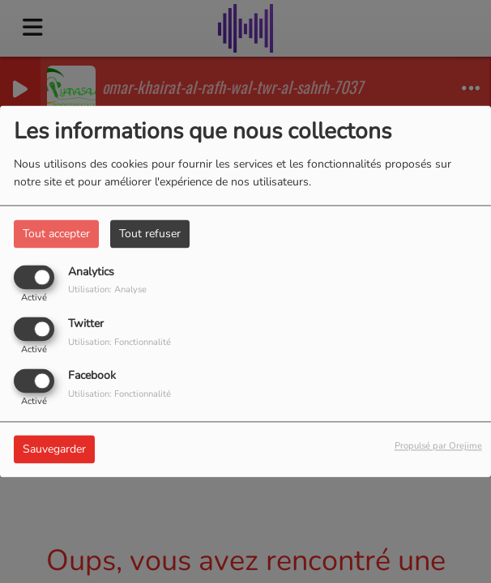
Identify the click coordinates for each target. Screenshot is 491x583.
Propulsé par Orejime (438, 446)
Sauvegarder (54, 449)
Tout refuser (150, 233)
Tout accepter (56, 233)
